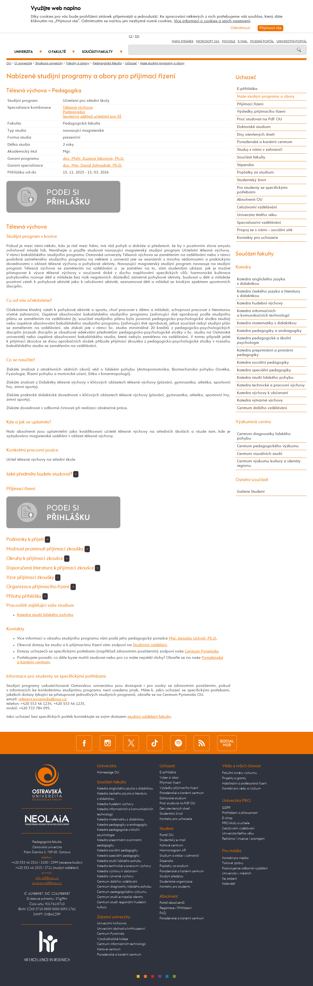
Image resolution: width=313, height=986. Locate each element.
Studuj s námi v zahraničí (259, 150)
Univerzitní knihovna (111, 923)
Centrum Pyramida (201, 651)
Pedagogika (74, 112)
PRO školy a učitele (236, 823)
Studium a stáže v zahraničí (179, 855)
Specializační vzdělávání (259, 223)
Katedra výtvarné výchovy (260, 400)
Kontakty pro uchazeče (257, 238)
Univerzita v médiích (236, 873)
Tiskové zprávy (232, 863)
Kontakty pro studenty (175, 886)
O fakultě (61, 52)
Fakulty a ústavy (77, 63)
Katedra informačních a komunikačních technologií (263, 313)
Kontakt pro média (235, 858)
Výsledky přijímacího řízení (261, 111)
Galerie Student (250, 492)
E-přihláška (247, 89)
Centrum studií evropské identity (120, 897)
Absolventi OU (249, 200)
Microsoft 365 (207, 41)
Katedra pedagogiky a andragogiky (269, 331)
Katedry (243, 267)
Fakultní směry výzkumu (239, 773)
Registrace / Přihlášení (176, 908)
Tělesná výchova (78, 107)
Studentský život (251, 180)
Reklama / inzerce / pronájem (243, 839)
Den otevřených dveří (175, 808)
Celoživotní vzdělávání (257, 207)
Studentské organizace (176, 881)
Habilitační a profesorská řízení (244, 783)
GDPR (226, 808)
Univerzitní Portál (291, 41)
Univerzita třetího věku (257, 215)
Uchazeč (131, 63)
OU (8, 63)
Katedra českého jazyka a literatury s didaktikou (268, 294)
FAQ (163, 913)
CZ (131, 36)
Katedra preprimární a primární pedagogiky (265, 353)
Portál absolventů (172, 903)
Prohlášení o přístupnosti (240, 813)
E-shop (227, 818)
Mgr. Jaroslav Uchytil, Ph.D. (193, 638)
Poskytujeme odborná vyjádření (245, 868)
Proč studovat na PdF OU (259, 119)
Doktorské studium (254, 127)
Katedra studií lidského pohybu (45, 615)
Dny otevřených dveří (256, 134)
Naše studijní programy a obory (162, 63)
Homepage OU (108, 772)
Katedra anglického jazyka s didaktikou (261, 281)
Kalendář (228, 883)
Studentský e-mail (173, 840)
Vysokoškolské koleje (112, 939)
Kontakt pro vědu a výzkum (241, 788)
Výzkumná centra (253, 422)
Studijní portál (262, 41)
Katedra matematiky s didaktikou (267, 323)
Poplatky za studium (255, 172)
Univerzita (28, 52)
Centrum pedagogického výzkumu (268, 446)
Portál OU (166, 835)
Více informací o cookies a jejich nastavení (212, 21)
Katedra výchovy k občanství (262, 393)
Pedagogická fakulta (107, 63)
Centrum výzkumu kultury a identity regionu (269, 463)
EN (137, 36)
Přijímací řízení (250, 104)
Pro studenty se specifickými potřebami (262, 190)
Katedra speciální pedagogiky (264, 370)
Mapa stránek (182, 41)
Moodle (228, 41)
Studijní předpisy (171, 876)
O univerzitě (23, 63)
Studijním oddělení (150, 645)
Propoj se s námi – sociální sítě (264, 230)
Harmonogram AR (173, 850)
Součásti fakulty (102, 52)
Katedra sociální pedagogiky (263, 362)
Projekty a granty (234, 778)
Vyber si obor (169, 777)
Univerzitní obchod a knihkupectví (121, 928)
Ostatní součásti (252, 480)
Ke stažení (229, 878)
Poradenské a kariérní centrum (264, 142)
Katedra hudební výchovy (260, 303)
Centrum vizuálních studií (259, 454)
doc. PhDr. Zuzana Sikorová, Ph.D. (93, 159)
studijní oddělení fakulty (149, 717)
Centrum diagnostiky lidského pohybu (264, 436)
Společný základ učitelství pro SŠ (92, 116)
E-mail (243, 41)
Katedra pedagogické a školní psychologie (264, 340)
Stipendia (245, 165)
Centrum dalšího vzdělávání (262, 408)
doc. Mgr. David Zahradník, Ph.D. (92, 165)
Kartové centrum (109, 949)
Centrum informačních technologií (121, 944)
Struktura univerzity (49, 63)
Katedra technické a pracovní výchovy (271, 385)
